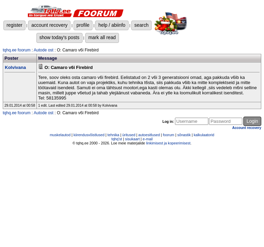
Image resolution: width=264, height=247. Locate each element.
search (141, 25)
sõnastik (184, 135)
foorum (168, 135)
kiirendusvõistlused (89, 135)
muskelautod (60, 135)
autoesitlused (149, 135)
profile (83, 25)
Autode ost (43, 50)
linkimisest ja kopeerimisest (168, 143)
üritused (128, 135)
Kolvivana (15, 67)
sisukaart (132, 139)
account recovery (49, 25)
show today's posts (59, 37)
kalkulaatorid (204, 135)
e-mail (148, 139)
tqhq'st (116, 139)
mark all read (102, 37)
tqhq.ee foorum (17, 50)
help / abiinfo (111, 25)
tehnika (113, 135)
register (14, 25)
